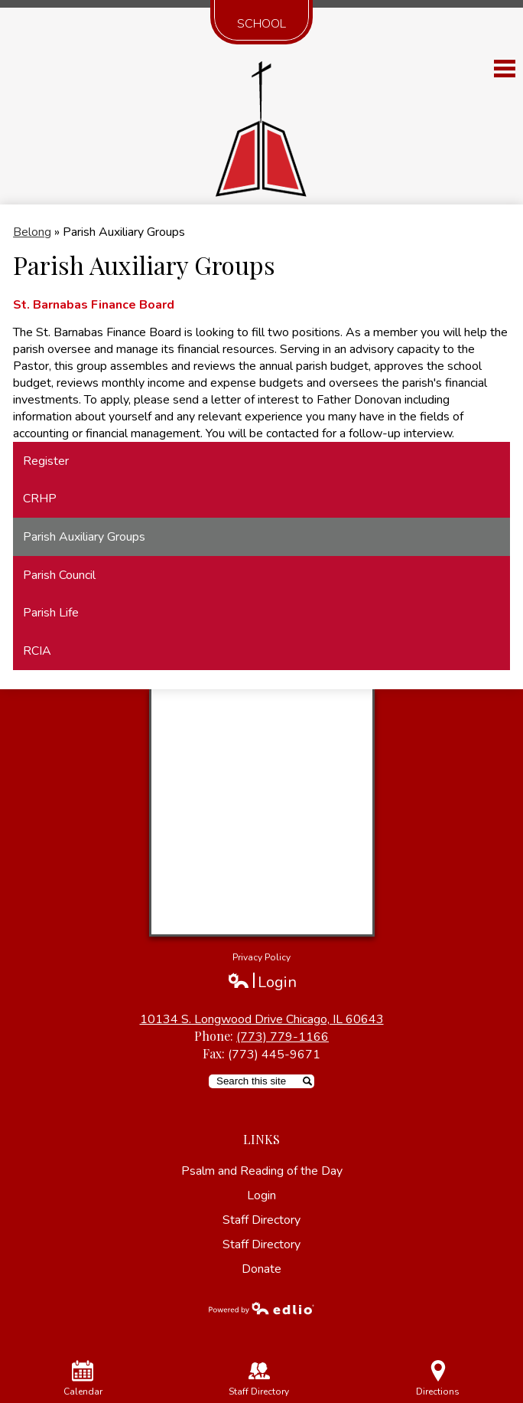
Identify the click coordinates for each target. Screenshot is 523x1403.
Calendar (82, 1379)
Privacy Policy (261, 957)
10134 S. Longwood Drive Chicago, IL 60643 (262, 1019)
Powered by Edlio (261, 1308)
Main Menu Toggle (504, 68)
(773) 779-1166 (282, 1037)
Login (262, 982)
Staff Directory (261, 1220)
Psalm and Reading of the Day (262, 1171)
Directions (438, 1379)
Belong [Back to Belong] (32, 232)
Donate (261, 1269)
